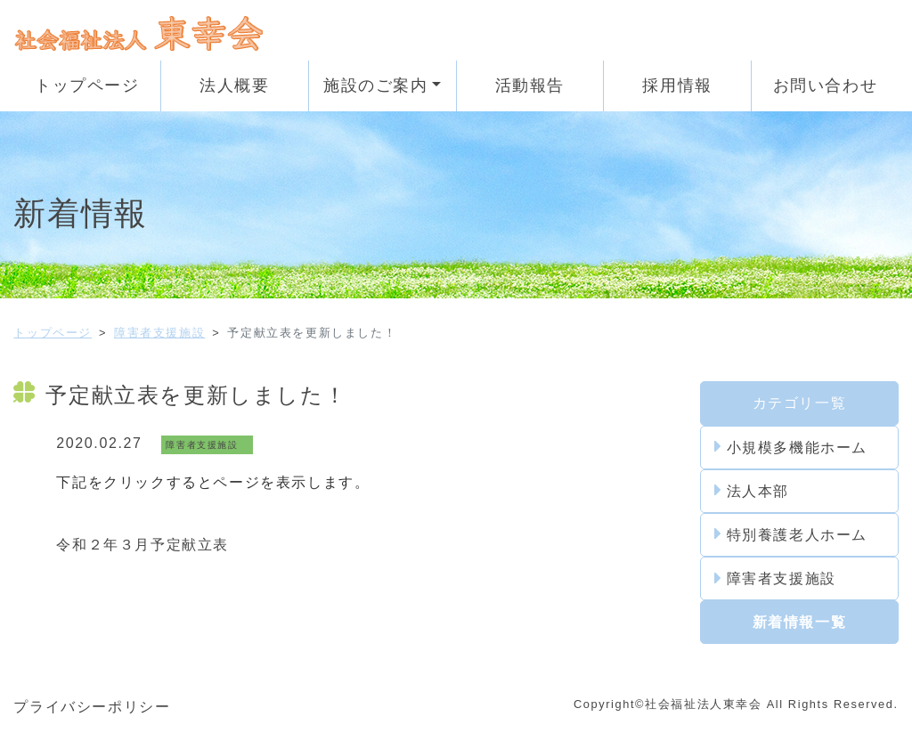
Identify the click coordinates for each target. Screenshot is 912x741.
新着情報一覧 (800, 622)
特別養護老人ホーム (790, 534)
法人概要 (234, 85)
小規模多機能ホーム (790, 447)
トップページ (87, 85)
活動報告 (530, 85)
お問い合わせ (825, 85)
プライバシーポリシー (91, 706)
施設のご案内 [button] (375, 85)
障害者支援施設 (159, 332)
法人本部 (751, 491)
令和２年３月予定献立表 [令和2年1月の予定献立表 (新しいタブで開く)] (142, 544)
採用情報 (677, 85)
